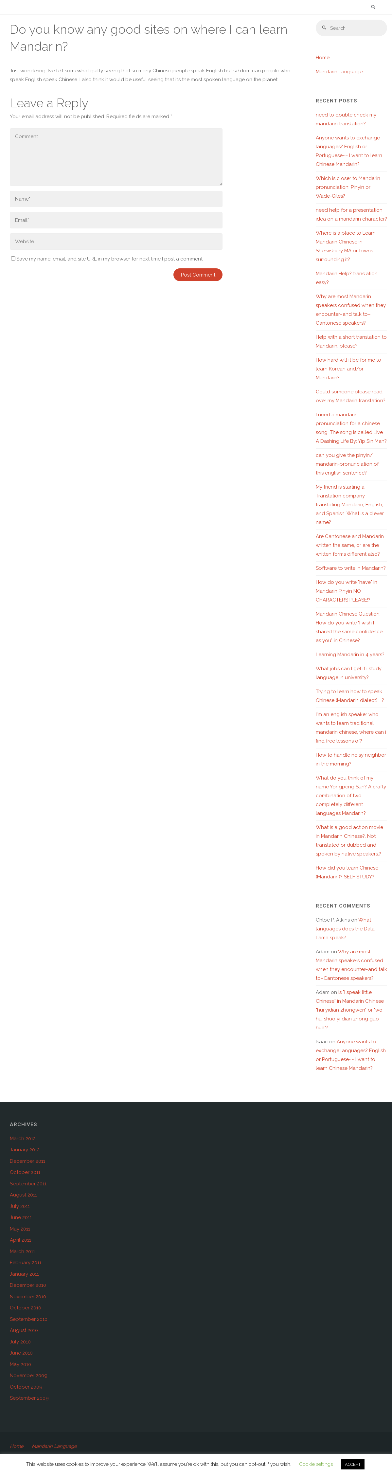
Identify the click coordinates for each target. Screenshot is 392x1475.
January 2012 (25, 1150)
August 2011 (23, 1195)
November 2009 (28, 1376)
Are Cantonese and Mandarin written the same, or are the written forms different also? (350, 546)
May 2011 (20, 1229)
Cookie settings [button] (316, 1464)
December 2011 (27, 1162)
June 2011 (21, 1218)
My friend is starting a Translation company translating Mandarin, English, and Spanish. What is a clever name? (350, 505)
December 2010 (28, 1286)
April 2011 (20, 1241)
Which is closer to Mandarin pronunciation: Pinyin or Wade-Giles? (348, 188)
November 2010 (28, 1297)
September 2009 (29, 1399)
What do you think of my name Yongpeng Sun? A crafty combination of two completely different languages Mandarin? (351, 796)
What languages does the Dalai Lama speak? (346, 929)
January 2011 (24, 1275)
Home (323, 58)
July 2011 (20, 1207)
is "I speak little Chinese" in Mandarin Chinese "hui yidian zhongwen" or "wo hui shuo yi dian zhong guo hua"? (350, 1010)
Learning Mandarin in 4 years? (350, 655)
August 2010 (24, 1331)
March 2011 (22, 1252)
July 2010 (20, 1342)
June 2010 (21, 1354)
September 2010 (28, 1320)
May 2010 (20, 1365)
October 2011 (25, 1173)
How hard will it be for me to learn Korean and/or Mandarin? (348, 369)
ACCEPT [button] (353, 1464)
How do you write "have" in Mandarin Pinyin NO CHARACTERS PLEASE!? (346, 591)
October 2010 (25, 1308)
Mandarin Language (339, 72)
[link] (372, 7)
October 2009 (26, 1388)
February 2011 (25, 1263)
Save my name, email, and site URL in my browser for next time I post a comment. (107, 259)
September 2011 (28, 1184)
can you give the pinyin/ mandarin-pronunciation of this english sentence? (347, 465)
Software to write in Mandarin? (351, 569)
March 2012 (23, 1139)
